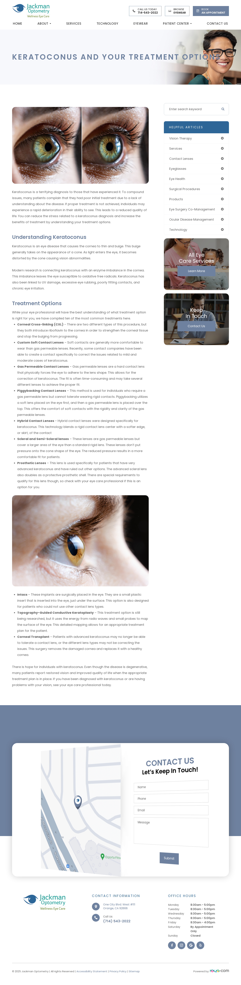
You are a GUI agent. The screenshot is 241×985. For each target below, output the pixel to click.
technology (178, 229)
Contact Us (217, 23)
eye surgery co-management (192, 209)
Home (17, 23)
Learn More (196, 271)
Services (73, 23)
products (176, 199)
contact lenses (181, 159)
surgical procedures (184, 189)
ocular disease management (191, 219)
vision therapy (180, 138)
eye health (177, 179)
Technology (107, 23)
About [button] (44, 23)
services (175, 148)
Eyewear (141, 23)
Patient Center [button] (177, 23)
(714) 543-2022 (116, 937)
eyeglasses (177, 169)
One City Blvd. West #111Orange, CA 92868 (119, 923)
